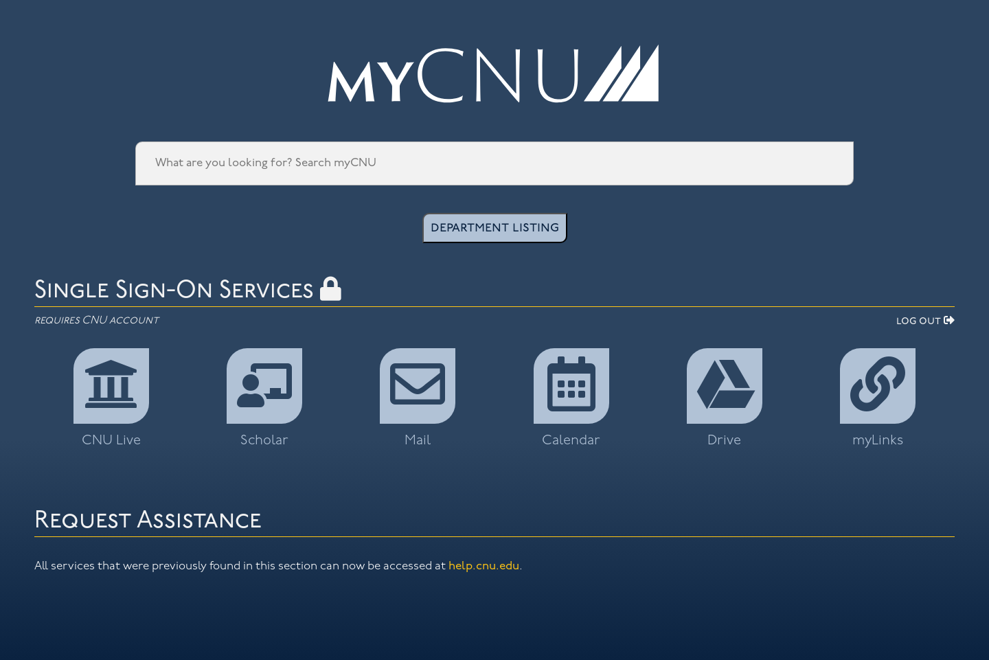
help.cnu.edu (483, 566)
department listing (495, 228)
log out (925, 321)
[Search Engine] (494, 163)
